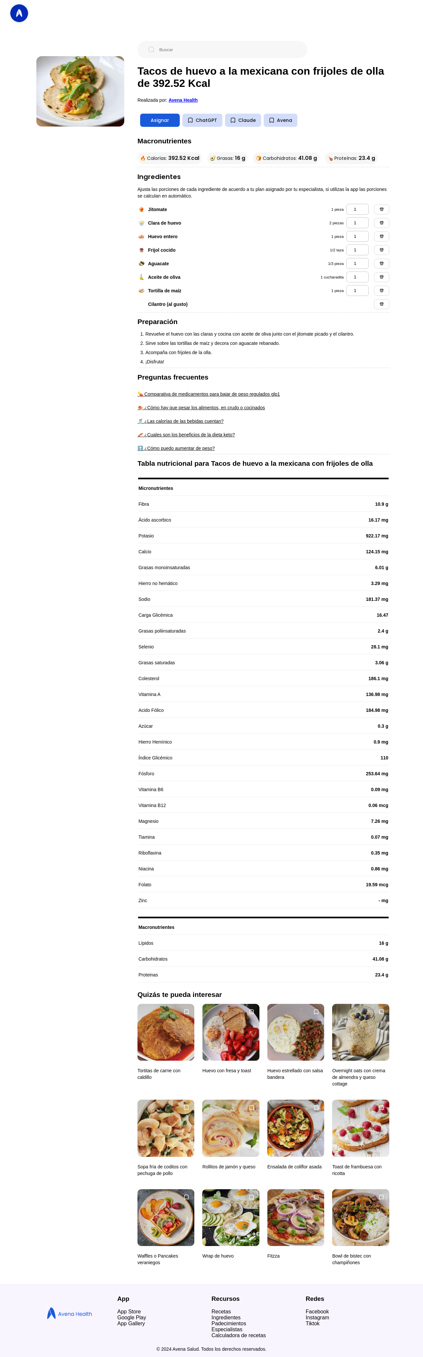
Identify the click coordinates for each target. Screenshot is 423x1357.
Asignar (160, 120)
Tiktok (313, 1323)
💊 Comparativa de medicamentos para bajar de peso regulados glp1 (208, 394)
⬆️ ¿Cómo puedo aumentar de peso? (176, 448)
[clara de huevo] (357, 222)
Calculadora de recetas (239, 1335)
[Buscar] (228, 49)
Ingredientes (226, 1317)
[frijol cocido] (357, 249)
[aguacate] (357, 263)
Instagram (317, 1317)
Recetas (221, 1311)
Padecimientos (229, 1323)
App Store (129, 1311)
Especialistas (227, 1329)
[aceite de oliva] (357, 277)
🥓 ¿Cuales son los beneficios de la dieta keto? (186, 434)
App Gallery (131, 1323)
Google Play (131, 1317)
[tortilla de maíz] (357, 290)
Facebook (317, 1311)
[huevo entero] (357, 236)
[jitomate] (357, 209)
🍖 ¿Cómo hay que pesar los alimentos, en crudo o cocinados (201, 407)
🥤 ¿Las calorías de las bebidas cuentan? (180, 421)
